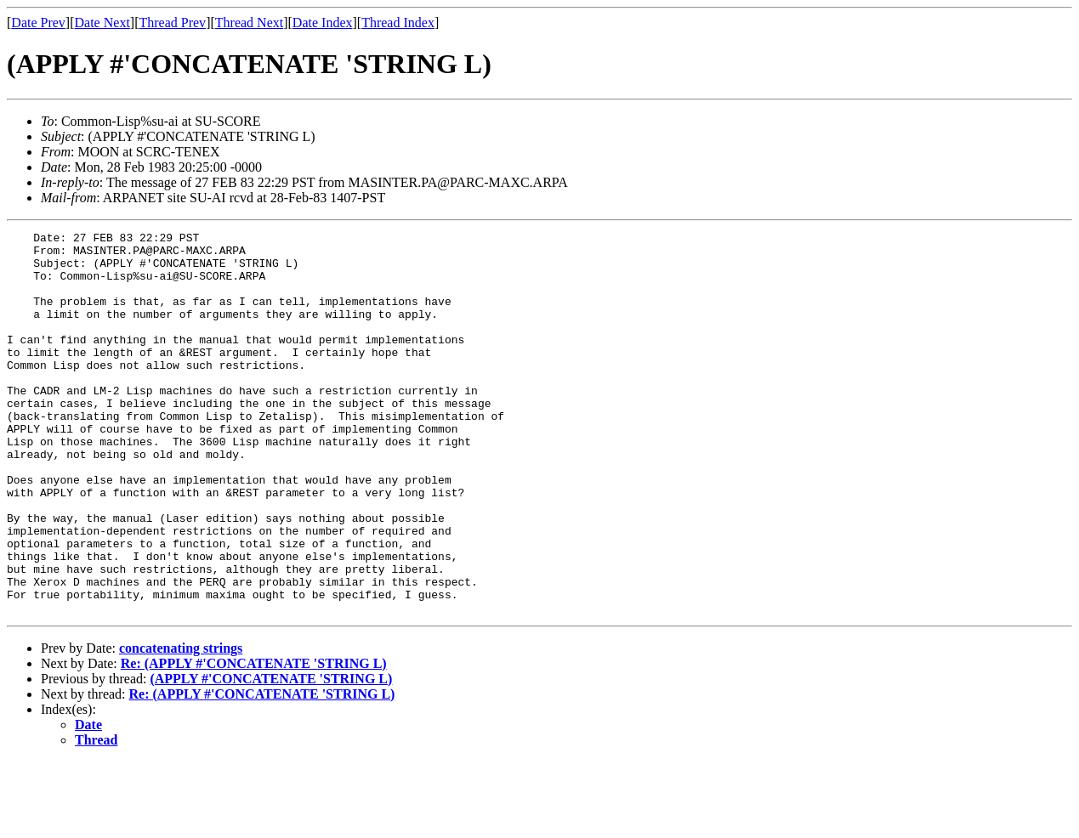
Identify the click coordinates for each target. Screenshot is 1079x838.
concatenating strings (180, 724)
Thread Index (397, 22)
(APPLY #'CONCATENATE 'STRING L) (271, 755)
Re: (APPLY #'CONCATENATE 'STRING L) (254, 740)
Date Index (322, 22)
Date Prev (38, 22)
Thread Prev (172, 22)
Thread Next (249, 22)
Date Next (102, 22)
